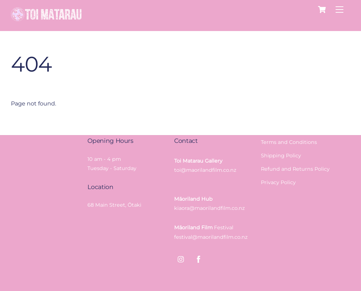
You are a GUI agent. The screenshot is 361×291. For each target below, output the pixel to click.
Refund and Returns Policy (295, 169)
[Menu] (339, 10)
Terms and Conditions (289, 142)
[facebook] (198, 258)
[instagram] (181, 258)
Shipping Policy (281, 155)
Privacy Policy (278, 182)
